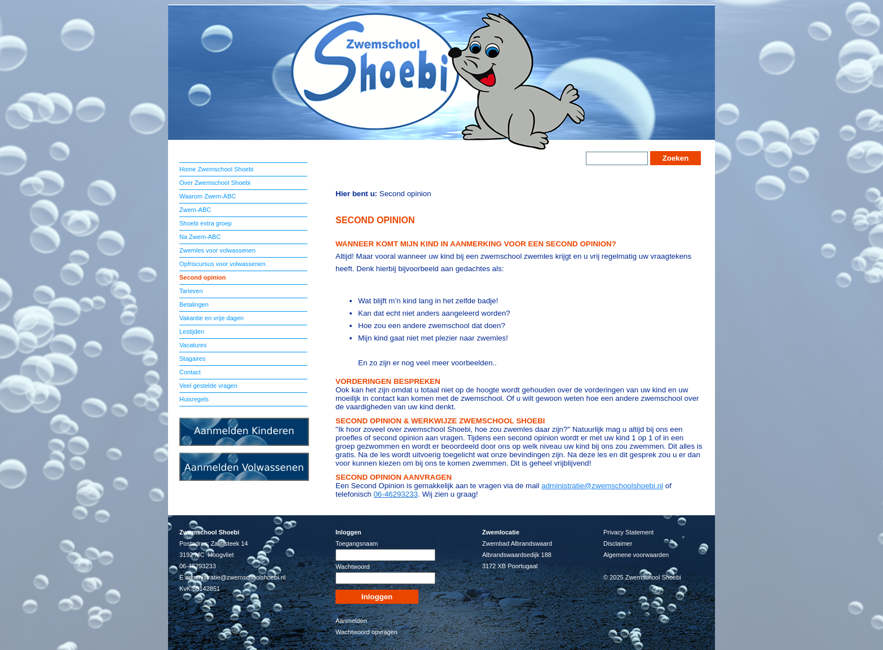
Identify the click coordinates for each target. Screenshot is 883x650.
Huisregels (194, 399)
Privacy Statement (628, 532)
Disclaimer (617, 543)
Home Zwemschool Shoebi (216, 169)
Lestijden (191, 331)
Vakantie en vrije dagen (211, 318)
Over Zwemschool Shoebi (214, 182)
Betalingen (194, 304)
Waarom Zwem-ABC (207, 196)
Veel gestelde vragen (208, 385)
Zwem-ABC (195, 209)
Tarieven (191, 291)
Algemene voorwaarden (636, 554)
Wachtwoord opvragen (366, 632)
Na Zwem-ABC (199, 236)
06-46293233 (395, 494)
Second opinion (202, 277)
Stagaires (192, 358)
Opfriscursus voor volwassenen (222, 263)
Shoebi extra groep (205, 223)
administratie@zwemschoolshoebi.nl (602, 485)
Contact (190, 372)
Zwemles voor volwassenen (217, 250)
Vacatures (193, 345)
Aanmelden (351, 620)
